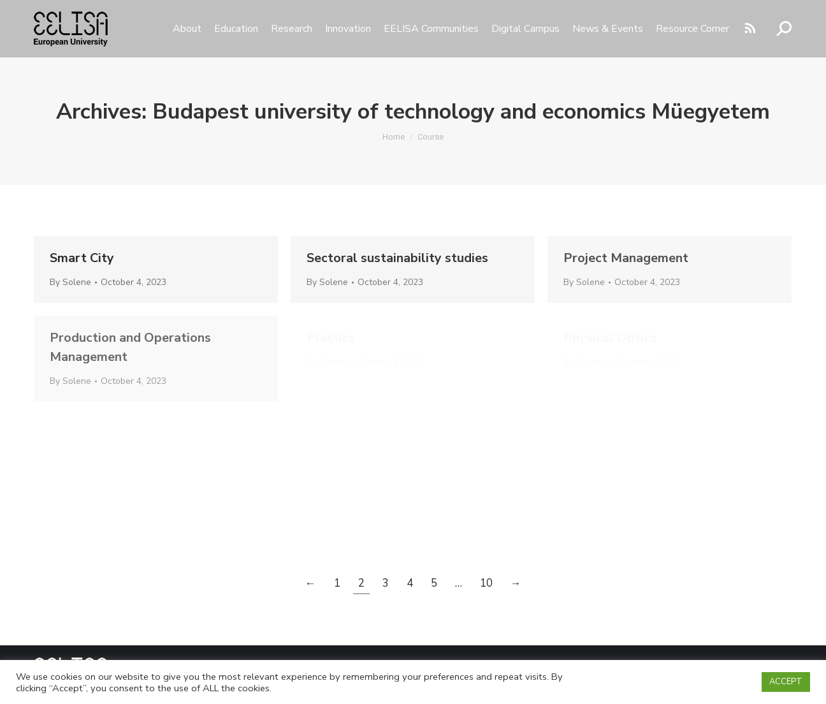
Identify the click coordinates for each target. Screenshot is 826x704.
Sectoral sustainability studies (397, 258)
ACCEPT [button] (785, 681)
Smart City (82, 258)
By (70, 282)
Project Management (625, 258)
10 (486, 583)
